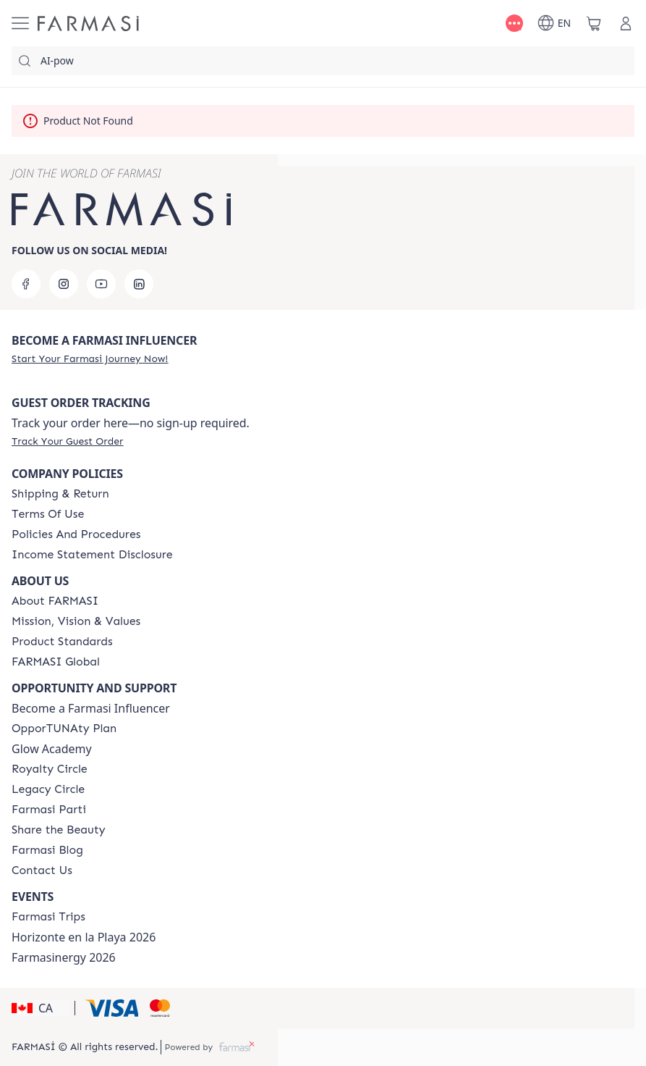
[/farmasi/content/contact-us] (42, 870)
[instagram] (63, 283)
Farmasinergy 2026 (64, 957)
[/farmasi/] (88, 23)
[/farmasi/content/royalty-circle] (50, 769)
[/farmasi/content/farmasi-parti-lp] (49, 809)
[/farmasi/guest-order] (67, 441)
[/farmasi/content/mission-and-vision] (76, 621)
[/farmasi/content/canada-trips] (48, 917)
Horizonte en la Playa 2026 (84, 937)
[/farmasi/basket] (594, 23)
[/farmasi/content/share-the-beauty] (59, 830)
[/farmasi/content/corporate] (56, 662)
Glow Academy (52, 749)
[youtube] (101, 283)
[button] (41, 1008)
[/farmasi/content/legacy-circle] (48, 789)
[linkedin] (138, 283)
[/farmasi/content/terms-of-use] (48, 514)
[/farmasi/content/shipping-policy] (60, 494)
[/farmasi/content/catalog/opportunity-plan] (64, 728)
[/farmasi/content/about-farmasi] (55, 601)
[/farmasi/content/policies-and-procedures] (76, 534)
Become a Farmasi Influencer (91, 708)
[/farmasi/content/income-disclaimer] (92, 554)
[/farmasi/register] (90, 358)
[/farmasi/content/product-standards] (62, 641)
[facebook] (26, 283)
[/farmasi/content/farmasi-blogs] (47, 850)
